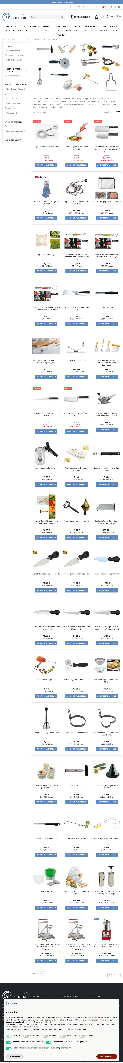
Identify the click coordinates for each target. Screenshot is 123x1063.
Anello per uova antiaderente (76, 733)
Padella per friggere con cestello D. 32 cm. (106, 681)
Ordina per (36, 112)
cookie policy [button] (47, 1022)
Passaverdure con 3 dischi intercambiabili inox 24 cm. (106, 414)
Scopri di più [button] (15, 1056)
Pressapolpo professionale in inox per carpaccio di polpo (107, 893)
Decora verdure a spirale (76, 839)
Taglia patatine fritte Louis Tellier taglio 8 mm (77, 202)
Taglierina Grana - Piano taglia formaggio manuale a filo (106, 522)
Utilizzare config (14, 75)
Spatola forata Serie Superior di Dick (76, 308)
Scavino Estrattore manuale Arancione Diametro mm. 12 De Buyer (76, 256)
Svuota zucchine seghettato (46, 839)
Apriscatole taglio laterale (46, 468)
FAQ (78, 7)
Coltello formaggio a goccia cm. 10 (46, 574)
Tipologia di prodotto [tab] (16, 84)
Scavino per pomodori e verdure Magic (106, 469)
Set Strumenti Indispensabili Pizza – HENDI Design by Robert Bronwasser (106, 362)
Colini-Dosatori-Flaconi (16, 89)
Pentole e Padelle (14, 103)
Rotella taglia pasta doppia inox (76, 680)
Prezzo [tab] (16, 46)
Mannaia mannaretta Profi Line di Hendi (76, 414)
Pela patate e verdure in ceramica (76, 521)
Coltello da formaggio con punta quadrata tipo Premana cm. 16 (107, 628)
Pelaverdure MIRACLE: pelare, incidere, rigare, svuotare (46, 522)
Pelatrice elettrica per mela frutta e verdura (76, 893)
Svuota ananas (76, 786)
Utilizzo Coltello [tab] (16, 122)
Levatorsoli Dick (107, 307)
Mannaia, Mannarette (16, 131)
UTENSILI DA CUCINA (23, 39)
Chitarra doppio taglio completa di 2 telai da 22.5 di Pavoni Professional (76, 947)
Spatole (11, 108)
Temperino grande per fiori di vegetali (106, 787)
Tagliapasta (12, 113)
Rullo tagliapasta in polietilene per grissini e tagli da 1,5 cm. (46, 361)
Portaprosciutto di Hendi (76, 360)
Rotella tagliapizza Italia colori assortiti (76, 148)
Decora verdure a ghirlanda (46, 680)
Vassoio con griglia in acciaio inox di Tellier (107, 202)
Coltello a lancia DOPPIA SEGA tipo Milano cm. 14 (76, 628)
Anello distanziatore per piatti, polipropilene (46, 787)
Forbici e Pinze (13, 98)
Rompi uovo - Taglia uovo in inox (46, 733)
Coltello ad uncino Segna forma (107, 574)
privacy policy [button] (97, 1017)
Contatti (85, 7)
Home (3, 39)
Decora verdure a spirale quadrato (106, 839)
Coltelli (11, 94)
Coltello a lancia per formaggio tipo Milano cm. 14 (46, 628)
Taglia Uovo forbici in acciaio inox (46, 147)
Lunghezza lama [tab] (16, 140)
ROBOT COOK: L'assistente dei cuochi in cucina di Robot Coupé (106, 946)
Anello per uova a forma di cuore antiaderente (106, 734)
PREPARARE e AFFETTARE (42, 39)
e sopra (14, 60)
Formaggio (11, 126)
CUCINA (10, 39)
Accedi (72, 7)
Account (94, 7)
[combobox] (46, 17)
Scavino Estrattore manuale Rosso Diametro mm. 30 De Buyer (46, 308)
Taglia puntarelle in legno (46, 254)
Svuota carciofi (46, 892)
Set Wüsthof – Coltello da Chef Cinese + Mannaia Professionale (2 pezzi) (106, 149)
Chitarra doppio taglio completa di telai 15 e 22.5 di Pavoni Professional (46, 947)
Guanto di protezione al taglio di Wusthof (46, 202)
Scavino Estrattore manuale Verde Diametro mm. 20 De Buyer (106, 255)
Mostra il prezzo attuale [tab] (16, 70)
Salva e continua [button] (106, 1056)
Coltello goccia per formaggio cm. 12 (76, 575)
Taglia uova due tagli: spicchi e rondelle (76, 469)
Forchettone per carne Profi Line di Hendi (46, 414)
